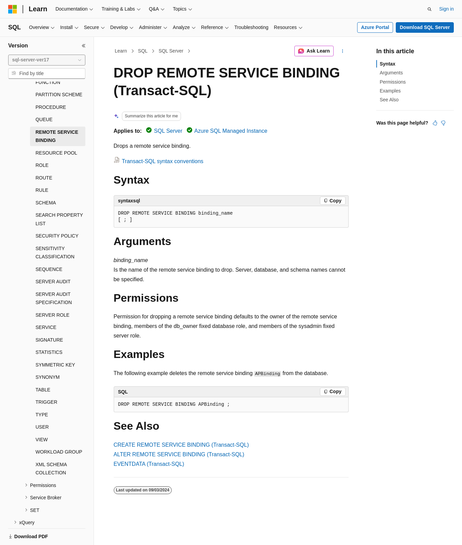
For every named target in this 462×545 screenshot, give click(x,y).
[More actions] (342, 51)
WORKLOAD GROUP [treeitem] (59, 428)
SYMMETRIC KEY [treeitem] (55, 341)
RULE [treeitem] (42, 166)
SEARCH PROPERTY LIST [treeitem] (59, 196)
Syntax (387, 64)
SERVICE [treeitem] (46, 303)
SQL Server (170, 51)
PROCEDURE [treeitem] (51, 83)
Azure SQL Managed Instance (230, 131)
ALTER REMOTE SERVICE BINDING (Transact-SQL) (179, 454)
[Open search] (429, 9)
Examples (390, 91)
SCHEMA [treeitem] (46, 179)
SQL (143, 51)
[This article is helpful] (435, 123)
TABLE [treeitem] (43, 366)
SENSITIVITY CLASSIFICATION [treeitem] (55, 229)
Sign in (446, 9)
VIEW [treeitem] (42, 416)
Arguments (391, 72)
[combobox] (46, 60)
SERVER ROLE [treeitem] (52, 291)
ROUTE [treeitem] (44, 154)
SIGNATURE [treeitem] (49, 316)
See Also (389, 99)
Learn (121, 51)
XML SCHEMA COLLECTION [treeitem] (51, 445)
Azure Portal (375, 27)
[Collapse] (83, 46)
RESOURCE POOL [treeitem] (56, 129)
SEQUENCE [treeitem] (49, 245)
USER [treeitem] (42, 403)
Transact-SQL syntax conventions (163, 161)
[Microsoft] (12, 9)
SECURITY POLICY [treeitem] (57, 212)
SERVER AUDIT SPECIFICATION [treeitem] (54, 275)
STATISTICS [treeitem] (49, 328)
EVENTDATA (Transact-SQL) (149, 464)
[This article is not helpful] (443, 123)
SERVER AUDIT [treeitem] (53, 258)
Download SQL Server (425, 27)
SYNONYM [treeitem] (48, 353)
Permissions (393, 82)
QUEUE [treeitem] (44, 96)
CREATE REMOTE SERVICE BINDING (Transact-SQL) (181, 445)
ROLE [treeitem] (42, 141)
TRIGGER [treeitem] (46, 378)
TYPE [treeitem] (42, 391)
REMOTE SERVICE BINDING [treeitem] (57, 113)
